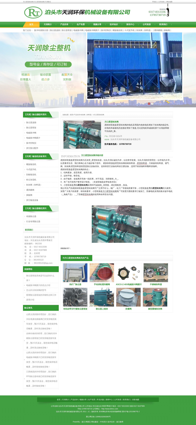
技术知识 (114, 24)
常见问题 (100, 400)
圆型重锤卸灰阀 (155, 309)
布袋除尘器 (31, 216)
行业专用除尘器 (33, 221)
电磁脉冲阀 (79, 30)
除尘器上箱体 (102, 309)
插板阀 (167, 30)
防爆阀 (129, 309)
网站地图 (169, 2)
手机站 (154, 2)
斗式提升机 (130, 30)
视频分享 (97, 24)
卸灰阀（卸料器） (144, 30)
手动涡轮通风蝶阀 (102, 284)
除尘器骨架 (67, 30)
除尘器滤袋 (55, 30)
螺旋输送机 (118, 30)
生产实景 (81, 24)
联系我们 (163, 24)
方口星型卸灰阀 (99, 115)
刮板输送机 (31, 174)
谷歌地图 (135, 400)
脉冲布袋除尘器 (41, 30)
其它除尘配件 (32, 148)
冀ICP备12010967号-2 (131, 412)
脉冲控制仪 (106, 30)
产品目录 (64, 24)
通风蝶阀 (158, 30)
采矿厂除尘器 (75, 284)
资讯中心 (130, 24)
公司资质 (161, 2)
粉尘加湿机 (31, 180)
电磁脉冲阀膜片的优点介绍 (38, 285)
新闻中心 (109, 400)
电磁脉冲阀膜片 (92, 30)
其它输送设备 (32, 200)
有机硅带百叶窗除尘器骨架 (75, 309)
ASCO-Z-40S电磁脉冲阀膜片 (129, 284)
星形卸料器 (142, 163)
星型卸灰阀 (88, 194)
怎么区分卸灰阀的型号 (36, 290)
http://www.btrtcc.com (109, 409)
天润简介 (48, 24)
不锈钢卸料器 (156, 284)
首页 (31, 24)
